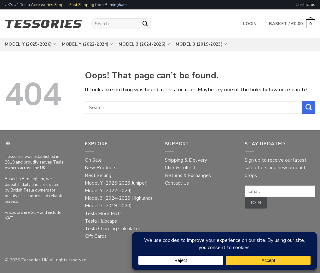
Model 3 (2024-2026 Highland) (118, 198)
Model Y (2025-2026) (30, 44)
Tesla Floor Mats (103, 213)
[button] (292, 24)
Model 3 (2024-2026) (144, 44)
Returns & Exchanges (188, 175)
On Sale (93, 160)
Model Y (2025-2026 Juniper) (116, 183)
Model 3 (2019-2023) (201, 44)
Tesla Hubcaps (101, 221)
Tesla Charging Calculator (112, 229)
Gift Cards (96, 236)
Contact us (305, 5)
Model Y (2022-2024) (87, 44)
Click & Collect (180, 167)
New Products (100, 167)
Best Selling (98, 175)
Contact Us (177, 183)
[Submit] (145, 23)
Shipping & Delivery (186, 160)
